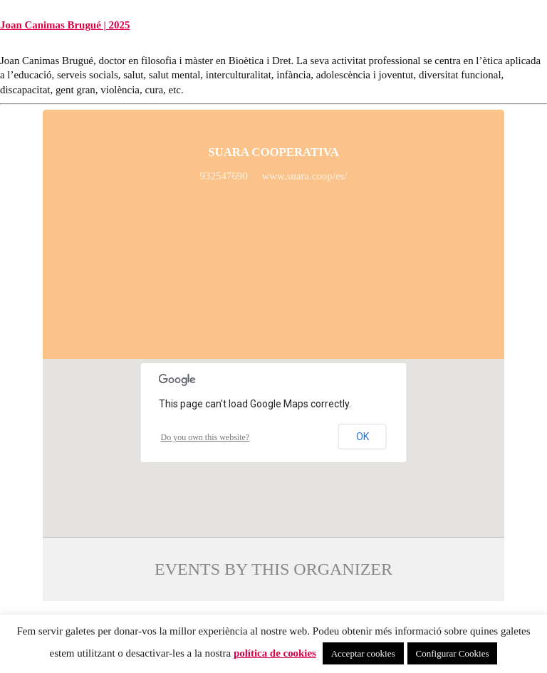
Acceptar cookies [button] (363, 653)
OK (362, 436)
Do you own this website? (205, 437)
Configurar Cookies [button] (452, 653)
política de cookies (275, 653)
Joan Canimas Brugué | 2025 (65, 25)
